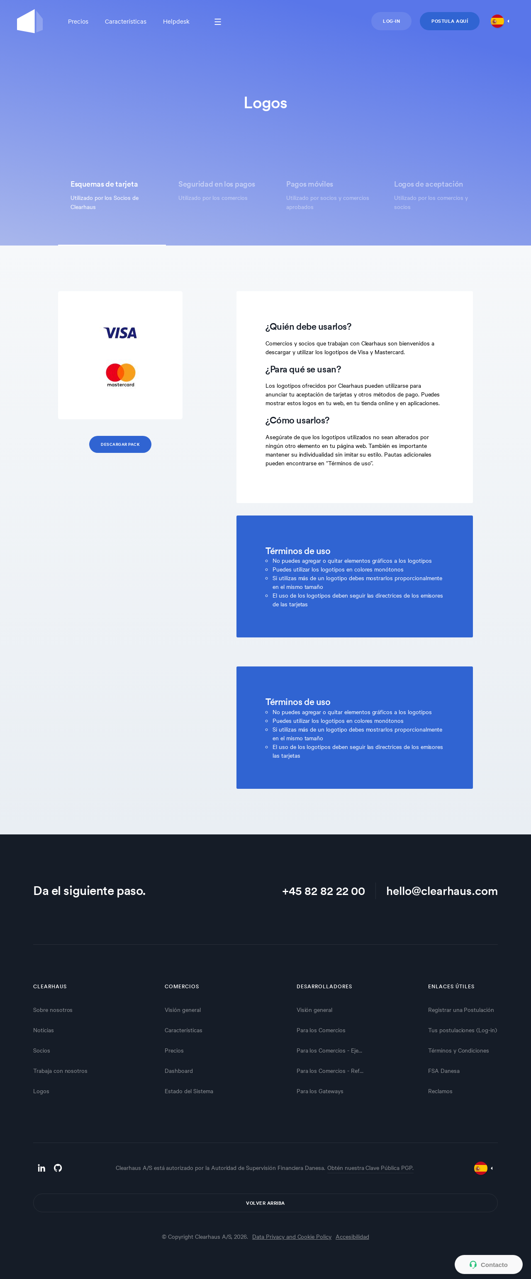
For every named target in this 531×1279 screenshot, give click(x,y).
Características (125, 21)
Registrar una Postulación (461, 1009)
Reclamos (440, 1091)
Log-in (391, 20)
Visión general (182, 1009)
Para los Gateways (320, 1091)
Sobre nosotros (53, 1009)
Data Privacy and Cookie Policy (291, 1236)
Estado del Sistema (189, 1091)
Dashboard (179, 1070)
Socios (41, 1050)
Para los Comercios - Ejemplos (331, 1050)
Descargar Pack (120, 444)
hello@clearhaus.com (442, 890)
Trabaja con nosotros (60, 1070)
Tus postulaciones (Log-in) (462, 1030)
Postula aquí (449, 20)
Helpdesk (176, 21)
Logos (41, 1091)
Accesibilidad (352, 1236)
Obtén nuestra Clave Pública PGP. (370, 1167)
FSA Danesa (444, 1070)
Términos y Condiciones (458, 1050)
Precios (78, 21)
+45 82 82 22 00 (323, 890)
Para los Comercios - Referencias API (331, 1070)
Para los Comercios (321, 1030)
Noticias (43, 1030)
